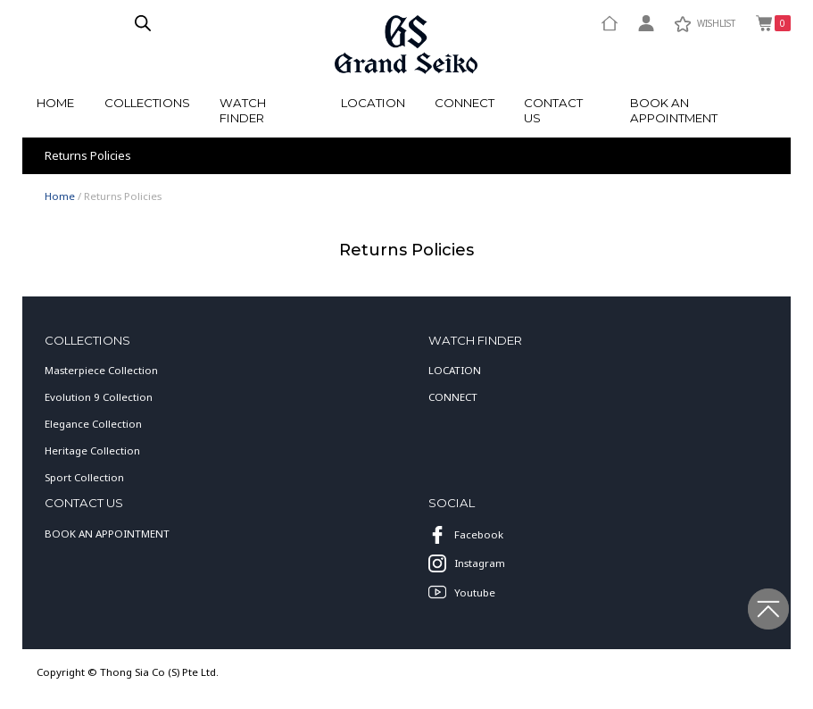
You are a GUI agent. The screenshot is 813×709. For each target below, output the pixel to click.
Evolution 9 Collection (99, 397)
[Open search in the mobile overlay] (143, 22)
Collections (147, 103)
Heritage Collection (92, 450)
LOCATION (454, 370)
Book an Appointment (674, 110)
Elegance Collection (93, 423)
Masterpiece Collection (101, 370)
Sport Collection (84, 477)
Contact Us (553, 110)
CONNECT (452, 397)
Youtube (461, 592)
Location (373, 103)
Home (55, 103)
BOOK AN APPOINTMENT (107, 533)
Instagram (466, 563)
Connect (464, 103)
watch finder (243, 110)
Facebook (465, 535)
